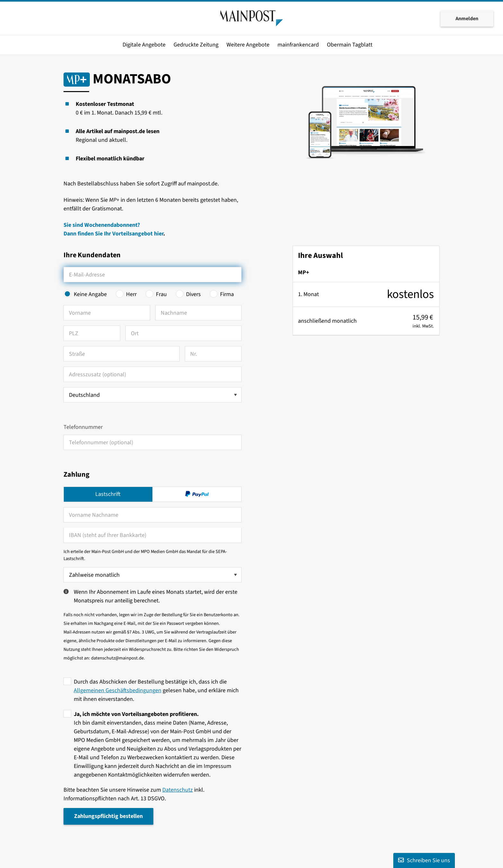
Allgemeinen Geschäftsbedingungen (117, 690)
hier (158, 234)
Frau (161, 294)
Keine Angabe (90, 294)
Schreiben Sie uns (424, 860)
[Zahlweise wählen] (153, 575)
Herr (131, 294)
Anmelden (467, 18)
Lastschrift (108, 494)
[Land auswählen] (153, 395)
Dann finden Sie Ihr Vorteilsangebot (109, 234)
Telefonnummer (83, 427)
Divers (193, 294)
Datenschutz (177, 790)
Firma (227, 294)
